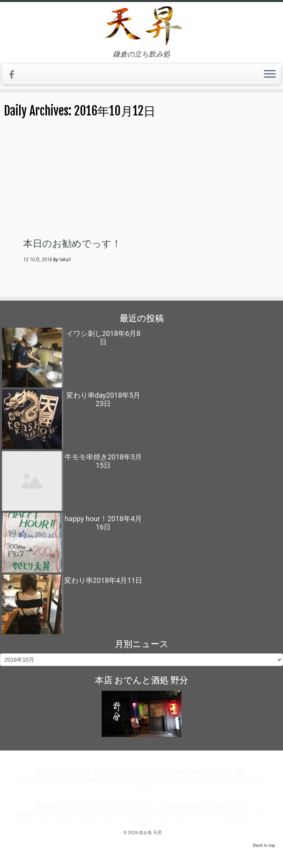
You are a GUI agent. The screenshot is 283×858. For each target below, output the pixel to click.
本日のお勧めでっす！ (72, 243)
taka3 (65, 259)
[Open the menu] (270, 74)
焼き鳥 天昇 (150, 832)
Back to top (264, 845)
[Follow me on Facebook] (14, 75)
